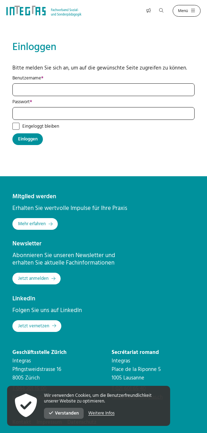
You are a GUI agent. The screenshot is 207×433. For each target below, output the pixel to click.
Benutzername (38, 78)
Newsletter (26, 244)
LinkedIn (23, 299)
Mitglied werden (34, 196)
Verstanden (64, 413)
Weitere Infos (101, 413)
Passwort (33, 102)
